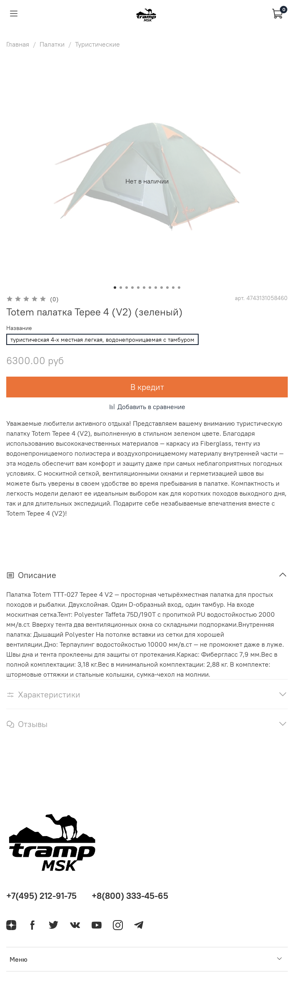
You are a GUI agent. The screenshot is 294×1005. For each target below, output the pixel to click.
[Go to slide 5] (138, 287)
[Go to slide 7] (150, 287)
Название (19, 328)
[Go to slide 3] (126, 287)
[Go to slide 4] (132, 287)
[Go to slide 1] (115, 287)
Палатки (52, 44)
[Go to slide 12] (179, 287)
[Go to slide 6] (144, 287)
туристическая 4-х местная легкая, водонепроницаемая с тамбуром (102, 339)
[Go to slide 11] (173, 287)
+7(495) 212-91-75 (41, 895)
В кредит (147, 387)
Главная (17, 44)
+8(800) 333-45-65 (130, 895)
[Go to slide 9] (161, 287)
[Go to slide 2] (121, 287)
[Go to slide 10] (167, 287)
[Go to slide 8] (155, 287)
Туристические (97, 44)
